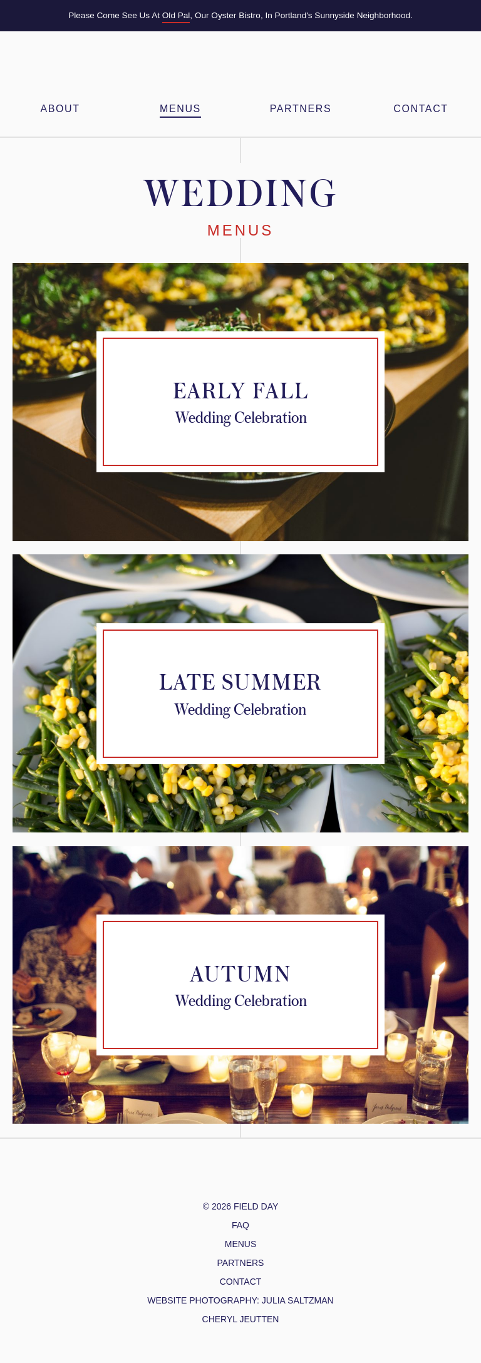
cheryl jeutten (240, 1319)
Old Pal (176, 15)
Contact (420, 108)
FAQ (240, 1225)
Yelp (269, 1176)
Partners (300, 108)
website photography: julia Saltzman (240, 1300)
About (60, 108)
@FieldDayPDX (202, 1176)
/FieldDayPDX (231, 1176)
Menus (180, 108)
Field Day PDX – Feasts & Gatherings (240, 68)
